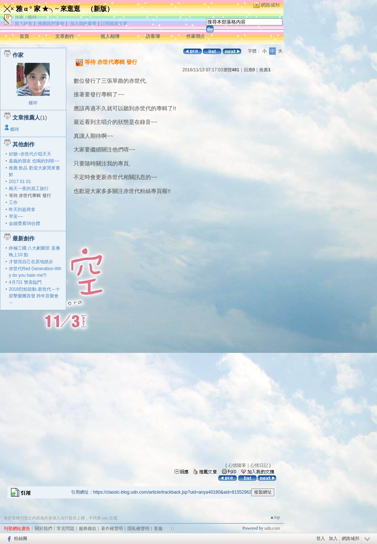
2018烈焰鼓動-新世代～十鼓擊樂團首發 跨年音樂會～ (34, 296)
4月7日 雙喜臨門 (25, 282)
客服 (158, 528)
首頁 (24, 36)
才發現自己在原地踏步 (31, 261)
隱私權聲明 (138, 528)
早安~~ (16, 216)
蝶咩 (33, 102)
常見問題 (65, 528)
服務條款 (87, 528)
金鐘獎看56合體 (24, 223)
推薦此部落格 (51, 23)
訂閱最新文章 (114, 23)
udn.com (272, 528)
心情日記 (259, 465)
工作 (13, 202)
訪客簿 (153, 36)
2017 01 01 (20, 181)
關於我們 (43, 528)
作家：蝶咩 (26, 17)
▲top (275, 517)
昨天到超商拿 (22, 209)
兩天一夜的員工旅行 (29, 188)
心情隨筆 (237, 465)
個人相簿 (110, 36)
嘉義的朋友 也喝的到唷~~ (34, 161)
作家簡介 (195, 36)
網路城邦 (270, 5)
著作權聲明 (112, 528)
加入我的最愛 (83, 23)
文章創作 (64, 36)
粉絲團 (20, 538)
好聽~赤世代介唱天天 (30, 154)
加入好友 (23, 23)
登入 (320, 538)
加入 (333, 538)
